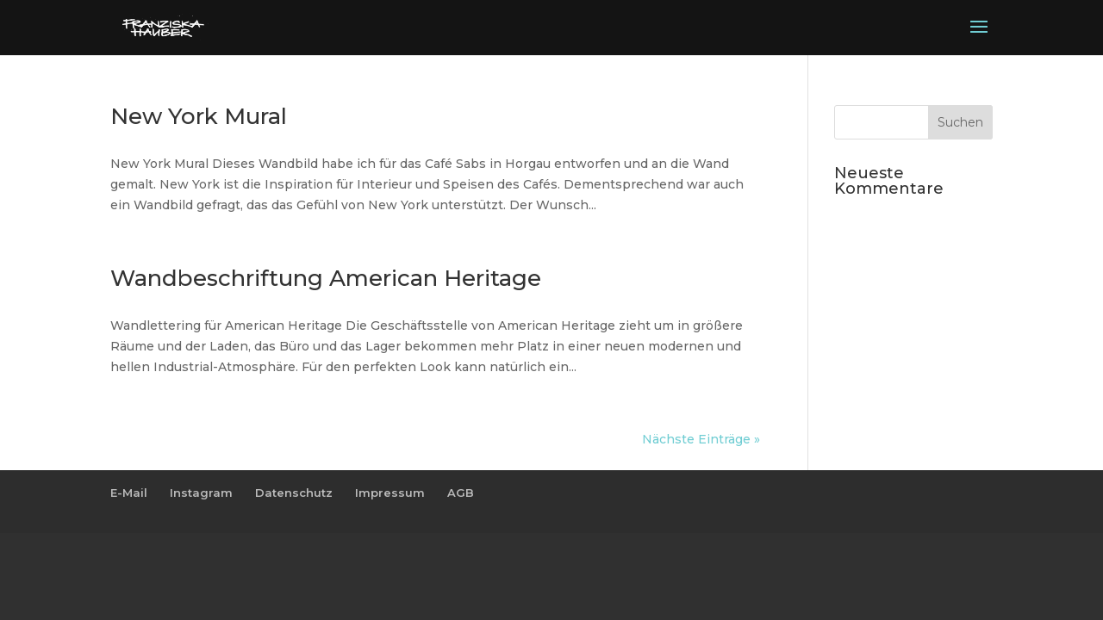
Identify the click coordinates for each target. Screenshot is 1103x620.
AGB (460, 492)
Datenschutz (294, 492)
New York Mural (198, 116)
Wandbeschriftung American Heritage (325, 278)
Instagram (201, 492)
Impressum (390, 492)
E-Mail (128, 492)
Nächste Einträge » (701, 439)
